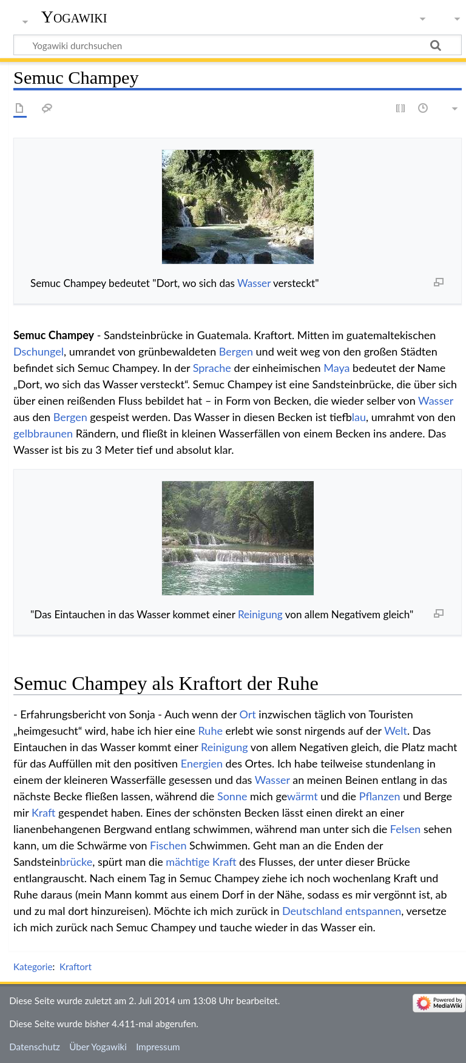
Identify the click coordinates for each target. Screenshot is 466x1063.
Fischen (168, 845)
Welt (395, 730)
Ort (248, 714)
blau (359, 417)
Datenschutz (34, 1046)
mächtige (187, 861)
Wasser (254, 283)
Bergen (236, 351)
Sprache (212, 367)
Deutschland (312, 910)
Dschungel (38, 351)
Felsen (405, 828)
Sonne (232, 796)
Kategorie (32, 966)
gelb (23, 433)
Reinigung (260, 614)
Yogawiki (74, 16)
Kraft (43, 812)
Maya (336, 367)
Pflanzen (379, 796)
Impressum (158, 1046)
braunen (53, 433)
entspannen (373, 910)
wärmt (302, 796)
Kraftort (75, 966)
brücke (76, 861)
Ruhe (210, 730)
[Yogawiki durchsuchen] (237, 45)
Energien (202, 763)
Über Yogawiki (98, 1046)
